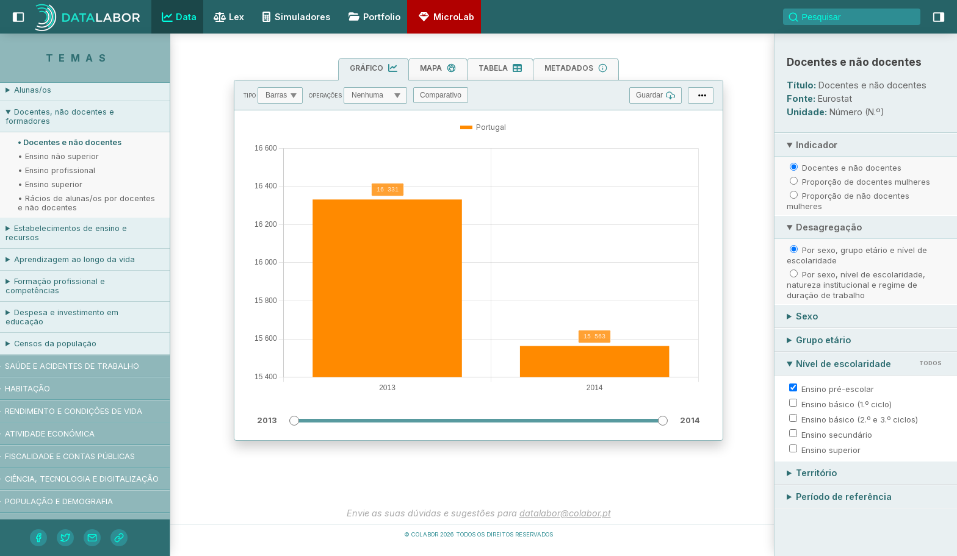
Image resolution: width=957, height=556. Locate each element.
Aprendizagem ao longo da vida (87, 259)
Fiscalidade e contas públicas (83, 456)
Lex (227, 18)
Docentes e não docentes (851, 168)
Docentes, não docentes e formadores (72, 116)
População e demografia (72, 501)
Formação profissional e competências (68, 286)
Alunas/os (45, 89)
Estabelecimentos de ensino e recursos (79, 233)
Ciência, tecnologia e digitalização (95, 478)
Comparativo (440, 95)
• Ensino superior (63, 184)
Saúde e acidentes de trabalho (85, 366)
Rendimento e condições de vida (86, 411)
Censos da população (68, 343)
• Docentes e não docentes (82, 142)
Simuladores (294, 17)
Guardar (655, 95)
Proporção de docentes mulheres (866, 182)
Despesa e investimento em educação (74, 317)
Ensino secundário (836, 435)
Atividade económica (62, 433)
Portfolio (372, 16)
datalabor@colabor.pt (565, 513)
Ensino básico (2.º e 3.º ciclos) (859, 419)
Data (178, 17)
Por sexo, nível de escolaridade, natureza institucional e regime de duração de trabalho (856, 284)
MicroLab (444, 16)
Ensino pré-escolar (837, 389)
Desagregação (829, 227)
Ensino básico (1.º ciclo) (846, 404)
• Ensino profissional (69, 170)
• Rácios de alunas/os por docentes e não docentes (99, 203)
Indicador (816, 145)
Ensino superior (831, 450)
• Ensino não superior (71, 156)
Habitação (40, 388)
